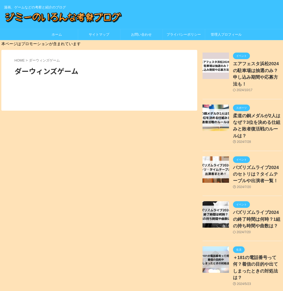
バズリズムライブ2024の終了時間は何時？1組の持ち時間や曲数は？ (256, 198)
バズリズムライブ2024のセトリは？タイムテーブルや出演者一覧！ (257, 155)
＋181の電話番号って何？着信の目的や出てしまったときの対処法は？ (257, 240)
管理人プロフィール (226, 34)
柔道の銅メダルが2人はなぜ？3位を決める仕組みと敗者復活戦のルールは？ (256, 112)
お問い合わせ (141, 34)
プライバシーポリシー (185, 34)
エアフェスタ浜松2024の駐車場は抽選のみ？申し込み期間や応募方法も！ (257, 69)
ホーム (57, 34)
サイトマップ (99, 34)
